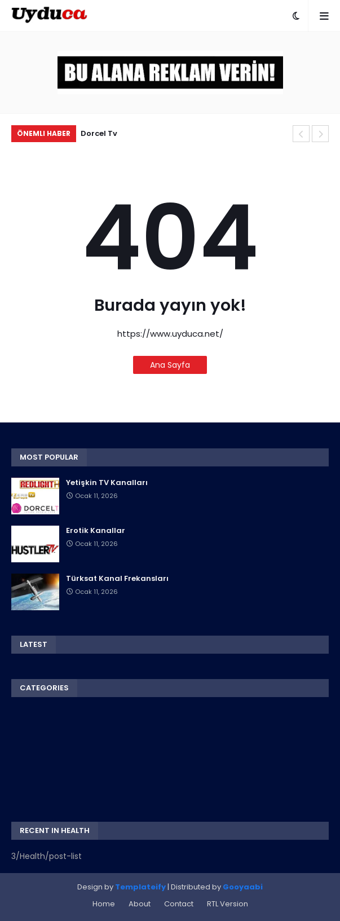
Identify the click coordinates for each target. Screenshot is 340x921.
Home (103, 903)
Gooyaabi (243, 887)
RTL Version (227, 903)
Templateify (140, 887)
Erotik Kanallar (95, 531)
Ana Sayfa (170, 365)
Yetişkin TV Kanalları (107, 483)
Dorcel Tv (99, 133)
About (140, 903)
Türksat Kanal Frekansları (117, 579)
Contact (178, 903)
